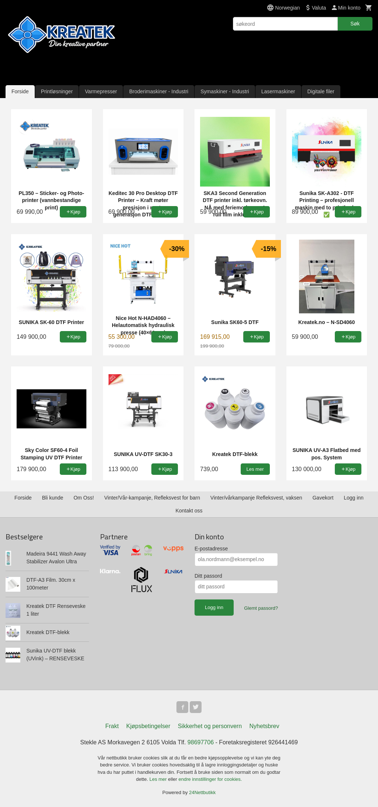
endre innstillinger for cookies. (210, 779)
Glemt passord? (261, 608)
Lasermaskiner (278, 91)
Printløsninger (57, 91)
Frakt (111, 726)
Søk (355, 24)
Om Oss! (83, 498)
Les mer (159, 779)
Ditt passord (208, 576)
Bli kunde (52, 498)
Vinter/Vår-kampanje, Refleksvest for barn (152, 498)
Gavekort (322, 498)
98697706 (201, 742)
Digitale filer (320, 91)
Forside (20, 91)
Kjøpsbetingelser (148, 726)
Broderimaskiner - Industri (158, 91)
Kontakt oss (188, 511)
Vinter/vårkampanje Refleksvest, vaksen (256, 498)
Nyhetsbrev (264, 726)
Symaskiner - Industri (224, 91)
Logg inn (354, 498)
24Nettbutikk (202, 792)
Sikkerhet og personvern (210, 726)
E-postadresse (211, 549)
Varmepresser (101, 91)
